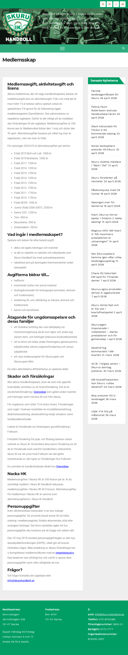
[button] (123, 48)
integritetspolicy (65, 552)
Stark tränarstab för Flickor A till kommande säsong (104, 130)
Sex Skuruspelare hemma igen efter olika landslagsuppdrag (106, 257)
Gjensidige (40, 391)
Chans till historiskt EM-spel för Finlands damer (104, 277)
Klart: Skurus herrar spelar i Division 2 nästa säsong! (106, 218)
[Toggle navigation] (62, 48)
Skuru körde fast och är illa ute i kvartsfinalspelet (105, 309)
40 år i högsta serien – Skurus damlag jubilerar (106, 367)
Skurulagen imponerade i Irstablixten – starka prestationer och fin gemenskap (104, 332)
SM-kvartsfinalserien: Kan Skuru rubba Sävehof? (105, 383)
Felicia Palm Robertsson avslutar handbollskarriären (104, 110)
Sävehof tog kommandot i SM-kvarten (103, 351)
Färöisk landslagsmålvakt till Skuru (104, 94)
